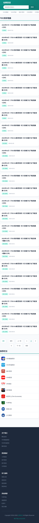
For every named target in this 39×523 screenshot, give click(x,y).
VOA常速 (13, 12)
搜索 (32, 7)
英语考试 (4, 486)
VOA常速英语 (5, 443)
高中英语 (4, 463)
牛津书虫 (4, 497)
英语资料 (4, 483)
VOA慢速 (5, 12)
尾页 (27, 345)
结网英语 (7, 3)
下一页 (18, 345)
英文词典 (4, 506)
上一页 (19, 341)
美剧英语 (4, 500)
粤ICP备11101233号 (19, 518)
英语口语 (4, 477)
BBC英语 (21, 12)
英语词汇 (4, 480)
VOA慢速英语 (5, 440)
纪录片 (3, 503)
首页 (11, 341)
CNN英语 (29, 12)
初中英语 (4, 460)
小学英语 (4, 457)
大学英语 (4, 466)
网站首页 (4, 436)
